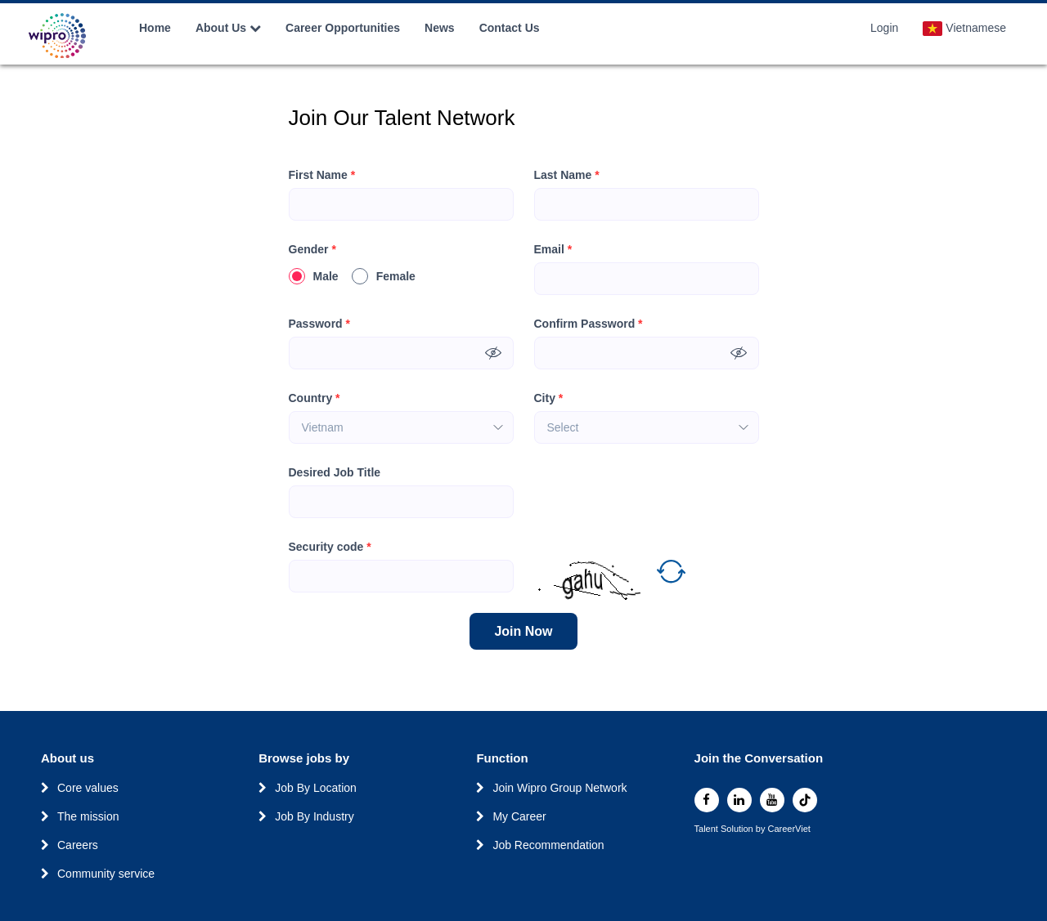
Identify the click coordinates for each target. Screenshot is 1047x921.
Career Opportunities (342, 27)
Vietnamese (964, 28)
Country (314, 398)
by (762, 829)
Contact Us (509, 27)
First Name (322, 175)
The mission (88, 816)
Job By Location (316, 787)
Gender (312, 249)
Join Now (523, 631)
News (440, 27)
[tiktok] (805, 800)
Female (384, 276)
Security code (330, 547)
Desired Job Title (335, 472)
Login (884, 27)
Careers (77, 845)
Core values (88, 787)
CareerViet (788, 829)
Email (553, 249)
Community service (106, 873)
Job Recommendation (548, 845)
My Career (519, 816)
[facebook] (706, 800)
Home (155, 27)
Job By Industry (314, 816)
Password (319, 324)
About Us (228, 27)
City (549, 398)
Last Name (567, 175)
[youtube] (772, 800)
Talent (707, 829)
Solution (738, 829)
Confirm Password (588, 324)
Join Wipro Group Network (559, 787)
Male (314, 276)
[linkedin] (739, 800)
